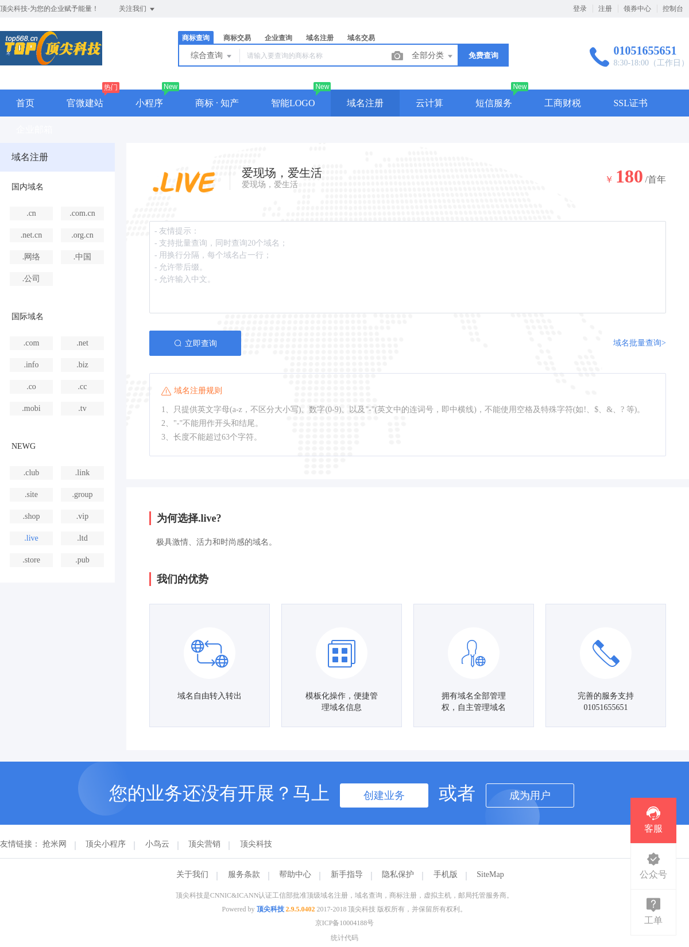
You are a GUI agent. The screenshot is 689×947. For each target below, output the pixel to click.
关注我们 (137, 9)
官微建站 (85, 103)
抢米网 (54, 844)
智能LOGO (293, 103)
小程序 (149, 103)
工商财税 (562, 103)
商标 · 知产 (217, 103)
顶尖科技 (256, 844)
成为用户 (530, 795)
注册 (605, 9)
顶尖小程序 (106, 844)
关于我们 (192, 874)
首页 (25, 103)
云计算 (429, 103)
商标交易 (237, 38)
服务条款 (244, 874)
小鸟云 (157, 844)
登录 (580, 9)
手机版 (445, 874)
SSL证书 (630, 103)
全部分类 (433, 56)
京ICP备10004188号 (344, 923)
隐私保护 (398, 874)
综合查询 (212, 56)
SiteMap (490, 874)
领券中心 (637, 9)
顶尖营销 (204, 844)
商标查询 (196, 38)
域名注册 (320, 38)
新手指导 (347, 874)
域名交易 (361, 38)
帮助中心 (295, 874)
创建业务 (384, 795)
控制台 (673, 9)
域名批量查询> (639, 343)
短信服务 (493, 103)
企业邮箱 (34, 129)
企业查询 (278, 38)
